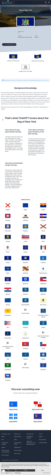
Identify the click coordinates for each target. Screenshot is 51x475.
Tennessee (25, 348)
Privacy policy (42, 439)
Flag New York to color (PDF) (25, 71)
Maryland (25, 273)
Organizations (17, 447)
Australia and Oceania (5, 443)
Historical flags (17, 450)
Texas (43, 348)
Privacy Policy (48, 472)
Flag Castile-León (37, 409)
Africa (3, 436)
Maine (7, 273)
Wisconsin (43, 369)
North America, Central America (5, 451)
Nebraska (43, 294)
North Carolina (25, 313)
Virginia (43, 359)
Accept (25, 470)
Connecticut (8, 231)
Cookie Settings (43, 442)
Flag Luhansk (38, 421)
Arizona (43, 209)
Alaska (25, 209)
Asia (3, 439)
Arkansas (8, 220)
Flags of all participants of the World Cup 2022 (31, 443)
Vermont (25, 359)
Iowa (43, 252)
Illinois (7, 252)
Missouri (8, 294)
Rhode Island (25, 338)
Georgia (8, 241)
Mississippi (43, 283)
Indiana (25, 252)
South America (5, 455)
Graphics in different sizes (13, 60)
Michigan (8, 283)
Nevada (8, 304)
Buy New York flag (9, 44)
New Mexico (8, 315)
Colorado (43, 220)
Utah (8, 359)
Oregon (43, 327)
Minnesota (25, 283)
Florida (43, 231)
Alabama (8, 209)
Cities (15, 439)
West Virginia (25, 367)
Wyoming (7, 380)
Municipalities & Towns (18, 443)
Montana (25, 294)
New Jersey (43, 304)
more (42, 470)
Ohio (8, 327)
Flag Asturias (13, 409)
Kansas (8, 262)
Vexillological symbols (30, 437)
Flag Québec (13, 421)
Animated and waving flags (37, 60)
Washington (8, 369)
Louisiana (43, 262)
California (25, 220)
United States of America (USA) (25, 37)
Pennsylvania (8, 338)
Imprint (40, 436)
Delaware (25, 231)
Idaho (43, 241)
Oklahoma (25, 327)
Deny (8, 470)
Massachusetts (43, 273)
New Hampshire (25, 304)
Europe (3, 447)
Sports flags (17, 453)
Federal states (17, 436)
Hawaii (25, 241)
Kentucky (25, 262)
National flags (6, 434)
